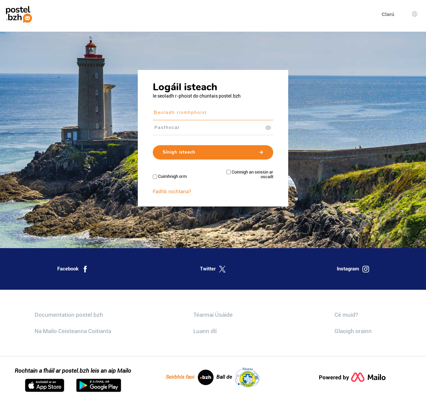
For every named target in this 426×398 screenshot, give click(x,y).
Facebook (73, 269)
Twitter (213, 269)
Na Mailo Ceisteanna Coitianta (73, 331)
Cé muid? (346, 314)
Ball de (238, 377)
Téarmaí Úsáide (213, 314)
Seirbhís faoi (190, 377)
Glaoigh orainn (353, 331)
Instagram (353, 269)
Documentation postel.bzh (69, 314)
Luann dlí (205, 331)
